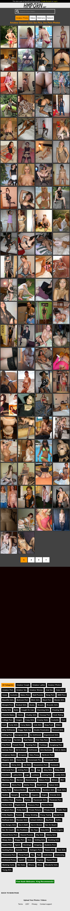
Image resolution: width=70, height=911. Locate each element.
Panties (19, 800)
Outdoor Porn (7, 800)
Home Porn (20, 760)
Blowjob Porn (7, 705)
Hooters (5, 765)
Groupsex (22, 755)
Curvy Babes (26, 725)
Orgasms (35, 795)
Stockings (27, 845)
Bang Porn (50, 695)
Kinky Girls (59, 770)
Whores (31, 865)
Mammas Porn (8, 780)
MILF (62, 780)
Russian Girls (22, 820)
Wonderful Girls (51, 865)
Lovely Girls (60, 775)
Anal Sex (49, 690)
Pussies (19, 815)
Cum (63, 720)
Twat (39, 855)
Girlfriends (33, 750)
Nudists (5, 795)
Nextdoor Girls (48, 790)
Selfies (58, 820)
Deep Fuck (49, 725)
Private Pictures (35, 810)
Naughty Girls (34, 790)
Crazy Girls (29, 720)
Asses (4, 695)
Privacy (34, 904)
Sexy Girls (45, 830)
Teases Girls (49, 850)
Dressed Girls (57, 730)
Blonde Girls (59, 700)
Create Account (46, 1)
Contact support (46, 904)
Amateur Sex (21, 690)
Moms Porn (16, 785)
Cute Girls (38, 725)
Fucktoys (43, 745)
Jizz (32, 770)
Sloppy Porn (20, 840)
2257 (27, 904)
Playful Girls (20, 805)
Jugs (39, 770)
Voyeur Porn (51, 860)
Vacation (30, 860)
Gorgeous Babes (9, 755)
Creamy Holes (42, 720)
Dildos (58, 725)
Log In (55, 1)
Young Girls (7, 870)
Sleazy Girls (7, 840)
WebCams (41, 18)
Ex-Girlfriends (35, 735)
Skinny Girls (51, 835)
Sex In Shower (36, 825)
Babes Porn (25, 695)
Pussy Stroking (31, 815)
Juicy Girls (47, 770)
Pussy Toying (45, 815)
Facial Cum (6, 740)
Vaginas (40, 860)
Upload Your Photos (32, 900)
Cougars (19, 720)
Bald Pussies (38, 695)
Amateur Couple (22, 685)
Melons (55, 780)
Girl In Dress (21, 750)
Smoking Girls (53, 840)
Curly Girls (13, 725)
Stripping (37, 845)
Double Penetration (41, 730)
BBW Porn (62, 695)
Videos (32, 18)
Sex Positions (22, 830)
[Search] (35, 11)
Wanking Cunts (8, 865)
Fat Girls (17, 740)
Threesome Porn (9, 855)
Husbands (55, 765)
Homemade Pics (34, 760)
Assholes (14, 695)
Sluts (30, 840)
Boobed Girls (21, 705)
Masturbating (31, 780)
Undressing (59, 855)
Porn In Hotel (47, 805)
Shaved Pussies (26, 835)
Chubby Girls (31, 715)
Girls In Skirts (60, 750)
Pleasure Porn (33, 805)
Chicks (20, 715)
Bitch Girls (35, 700)
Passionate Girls (40, 800)
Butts (16, 710)
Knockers (6, 775)
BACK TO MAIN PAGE (10, 893)
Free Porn (6, 745)
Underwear (47, 855)
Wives (39, 865)
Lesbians (35, 775)
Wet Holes (21, 865)
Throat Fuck (23, 855)
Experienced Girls (51, 735)
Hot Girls (27, 765)
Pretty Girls (21, 810)
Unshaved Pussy (9, 860)
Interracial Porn (8, 770)
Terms (20, 904)
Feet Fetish (28, 740)
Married (20, 780)
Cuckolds (55, 720)
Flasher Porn (56, 740)
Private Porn (49, 810)
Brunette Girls (52, 705)
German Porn (7, 750)
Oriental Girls (55, 795)
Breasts (41, 705)
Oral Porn (24, 795)
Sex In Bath (23, 825)
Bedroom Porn (22, 700)
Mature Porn (44, 780)
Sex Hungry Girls (9, 825)
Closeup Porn (44, 715)
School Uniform (36, 820)
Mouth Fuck (41, 785)
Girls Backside (46, 750)
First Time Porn (42, 740)
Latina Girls (17, 775)
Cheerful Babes (8, 715)
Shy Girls (39, 835)
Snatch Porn (7, 845)
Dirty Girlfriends (8, 730)
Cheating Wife (57, 710)
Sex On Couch (8, 830)
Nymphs (14, 795)
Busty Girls (6, 710)
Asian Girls (60, 690)
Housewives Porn (41, 765)
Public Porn (61, 810)
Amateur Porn (7, 690)
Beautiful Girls (8, 700)
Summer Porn (21, 850)
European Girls (21, 735)
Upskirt (21, 860)
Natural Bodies (20, 790)
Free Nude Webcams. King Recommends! (35, 881)
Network (50, 18)
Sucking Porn (7, 850)
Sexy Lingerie (57, 830)
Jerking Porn (23, 770)
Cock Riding (58, 715)
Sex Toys (34, 830)
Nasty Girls (6, 790)
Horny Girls (16, 765)
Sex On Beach (51, 825)
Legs (27, 775)
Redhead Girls (8, 820)
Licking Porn (47, 775)
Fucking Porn (31, 745)
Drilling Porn (7, 735)
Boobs (32, 705)
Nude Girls (61, 790)
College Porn (7, 720)
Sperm (17, 845)
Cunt (4, 725)
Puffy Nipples (7, 815)
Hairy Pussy (34, 755)
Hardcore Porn (48, 755)
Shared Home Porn (9, 835)
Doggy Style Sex (24, 730)
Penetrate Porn (56, 800)
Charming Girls (43, 710)
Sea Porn (49, 820)
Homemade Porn (51, 760)
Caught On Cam (27, 710)
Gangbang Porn (56, 745)
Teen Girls (61, 850)
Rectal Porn (58, 815)
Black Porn (47, 700)
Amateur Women (36, 690)
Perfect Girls (7, 805)
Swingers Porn (36, 850)
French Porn (18, 745)
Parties (28, 800)
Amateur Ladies (38, 685)
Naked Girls (54, 785)
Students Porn (50, 845)
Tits (32, 855)
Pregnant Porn (8, 810)
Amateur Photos (22, 18)
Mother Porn (29, 785)
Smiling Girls (39, 840)
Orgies (44, 795)
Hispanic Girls (8, 760)
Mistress (5, 785)
